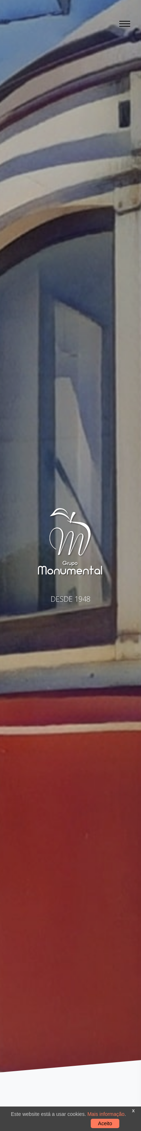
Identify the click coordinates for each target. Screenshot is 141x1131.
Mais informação (105, 1114)
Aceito (105, 1123)
